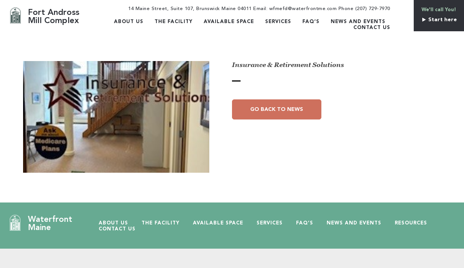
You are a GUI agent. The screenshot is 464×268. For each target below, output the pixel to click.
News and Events (358, 21)
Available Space (229, 21)
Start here (439, 19)
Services (278, 21)
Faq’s (311, 21)
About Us (128, 21)
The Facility (174, 21)
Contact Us (371, 27)
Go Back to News (276, 109)
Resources (411, 223)
